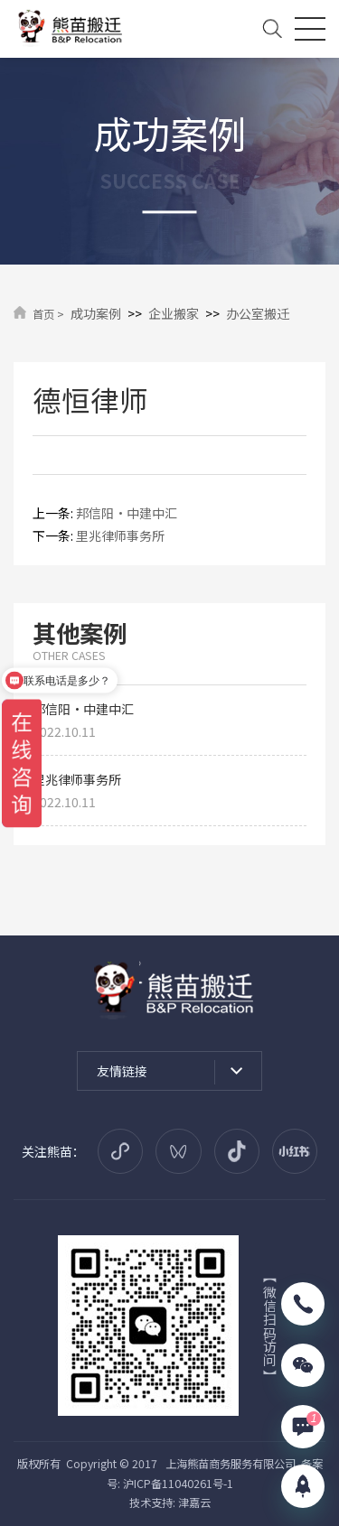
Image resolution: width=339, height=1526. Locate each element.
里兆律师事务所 (120, 535)
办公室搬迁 (257, 313)
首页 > (48, 314)
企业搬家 (173, 313)
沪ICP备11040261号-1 (178, 1483)
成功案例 (96, 313)
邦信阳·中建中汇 (126, 513)
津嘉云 (194, 1502)
